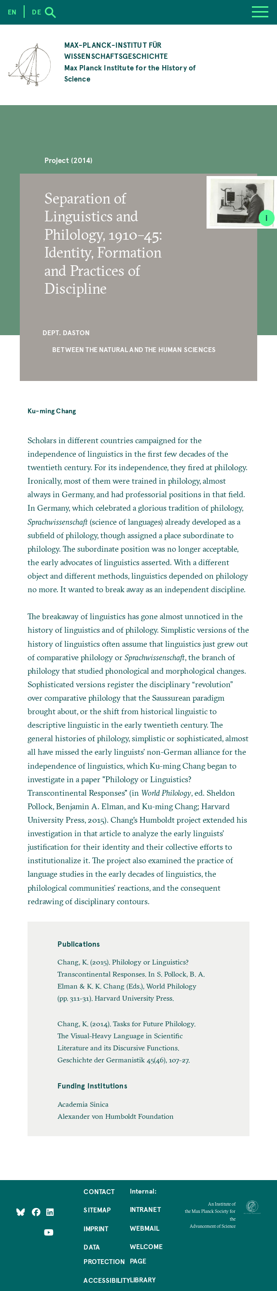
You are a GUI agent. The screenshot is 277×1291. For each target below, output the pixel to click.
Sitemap (97, 1209)
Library (142, 1279)
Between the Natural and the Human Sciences (134, 349)
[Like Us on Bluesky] (20, 1212)
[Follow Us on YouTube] (49, 1232)
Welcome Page (146, 1253)
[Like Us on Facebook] (37, 1212)
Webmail (144, 1228)
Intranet (145, 1209)
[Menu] (260, 12)
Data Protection (104, 1254)
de (36, 11)
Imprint (95, 1228)
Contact (98, 1191)
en (12, 11)
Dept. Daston (66, 332)
